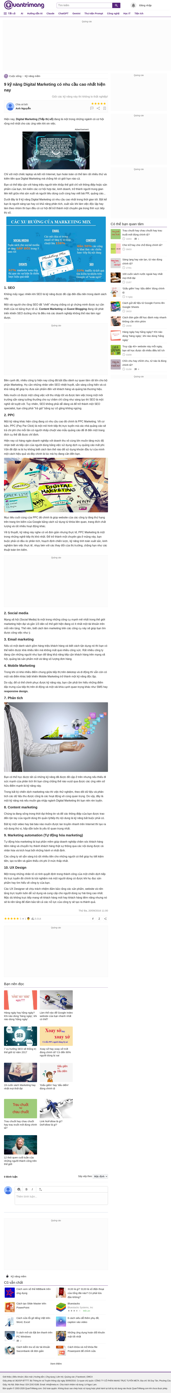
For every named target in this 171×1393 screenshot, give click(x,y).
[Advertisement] (87, 47)
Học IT (126, 13)
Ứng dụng (50, 1377)
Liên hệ (59, 1377)
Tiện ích (138, 13)
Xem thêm (56, 1363)
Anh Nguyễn (23, 108)
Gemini (76, 13)
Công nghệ (113, 13)
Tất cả (11, 13)
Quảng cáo (70, 1377)
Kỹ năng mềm (32, 76)
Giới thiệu (7, 1377)
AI (22, 13)
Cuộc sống (15, 76)
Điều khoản (18, 1377)
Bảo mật (28, 1377)
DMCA (90, 1377)
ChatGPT (63, 13)
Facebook (80, 1377)
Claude (50, 13)
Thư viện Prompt (93, 13)
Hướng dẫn (39, 1377)
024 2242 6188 (32, 1384)
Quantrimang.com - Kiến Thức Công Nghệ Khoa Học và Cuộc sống (24, 5)
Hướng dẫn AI (35, 13)
